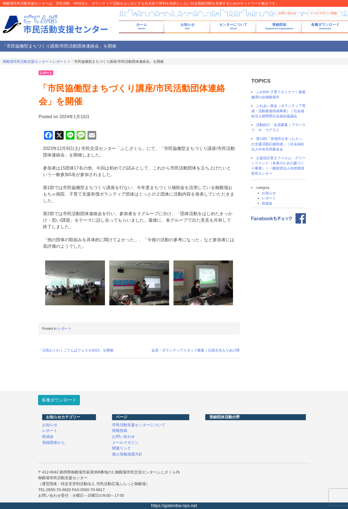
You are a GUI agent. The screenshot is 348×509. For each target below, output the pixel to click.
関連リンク (121, 448)
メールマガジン (125, 442)
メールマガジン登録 (323, 13)
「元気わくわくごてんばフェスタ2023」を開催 (76, 350)
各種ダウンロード (325, 26)
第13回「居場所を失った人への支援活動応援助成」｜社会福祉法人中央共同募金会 (277, 144)
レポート (46, 72)
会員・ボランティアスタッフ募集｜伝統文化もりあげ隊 (195, 350)
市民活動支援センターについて (138, 425)
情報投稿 (119, 430)
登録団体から (53, 442)
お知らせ (188, 26)
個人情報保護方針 (127, 454)
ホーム (141, 26)
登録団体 (279, 26)
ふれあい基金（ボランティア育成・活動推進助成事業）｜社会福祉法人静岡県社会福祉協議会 (278, 111)
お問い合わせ (287, 13)
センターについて (233, 26)
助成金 (267, 203)
